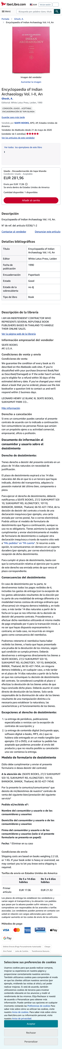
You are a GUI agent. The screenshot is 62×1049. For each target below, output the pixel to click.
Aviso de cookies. (20, 1012)
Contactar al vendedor (14, 231)
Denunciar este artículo (47, 231)
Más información (11, 408)
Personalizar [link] (31, 1041)
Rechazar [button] (31, 1032)
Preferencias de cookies (38, 1005)
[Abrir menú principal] (7, 11)
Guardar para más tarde (13, 117)
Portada (5, 19)
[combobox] (35, 11)
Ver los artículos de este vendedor (18, 137)
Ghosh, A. (19, 19)
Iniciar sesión (45, 4)
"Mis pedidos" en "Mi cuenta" (19, 543)
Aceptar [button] (31, 1023)
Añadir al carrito (31, 200)
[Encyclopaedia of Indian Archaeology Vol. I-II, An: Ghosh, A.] (31, 49)
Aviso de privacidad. (22, 1018)
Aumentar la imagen (31, 82)
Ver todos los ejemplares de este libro (23, 147)
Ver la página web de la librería (19, 333)
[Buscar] (57, 11)
